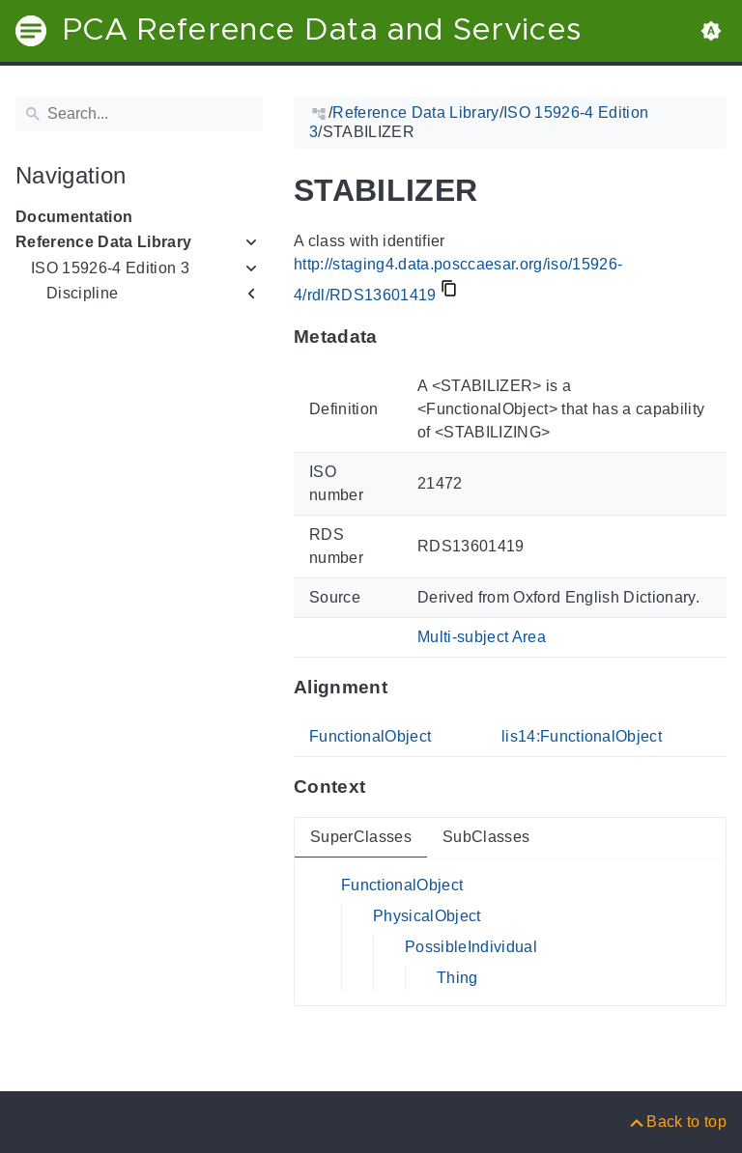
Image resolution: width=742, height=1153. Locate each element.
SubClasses (485, 837)
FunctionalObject (370, 736)
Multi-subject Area (481, 637)
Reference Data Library (103, 242)
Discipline (82, 293)
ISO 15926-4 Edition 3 (110, 268)
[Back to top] (677, 1121)
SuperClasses (361, 837)
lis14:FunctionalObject (581, 736)
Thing (457, 978)
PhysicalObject (427, 916)
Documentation (73, 217)
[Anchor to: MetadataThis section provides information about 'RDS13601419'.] (396, 337)
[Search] (139, 114)
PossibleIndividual (471, 947)
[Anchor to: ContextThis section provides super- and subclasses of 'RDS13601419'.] (384, 787)
